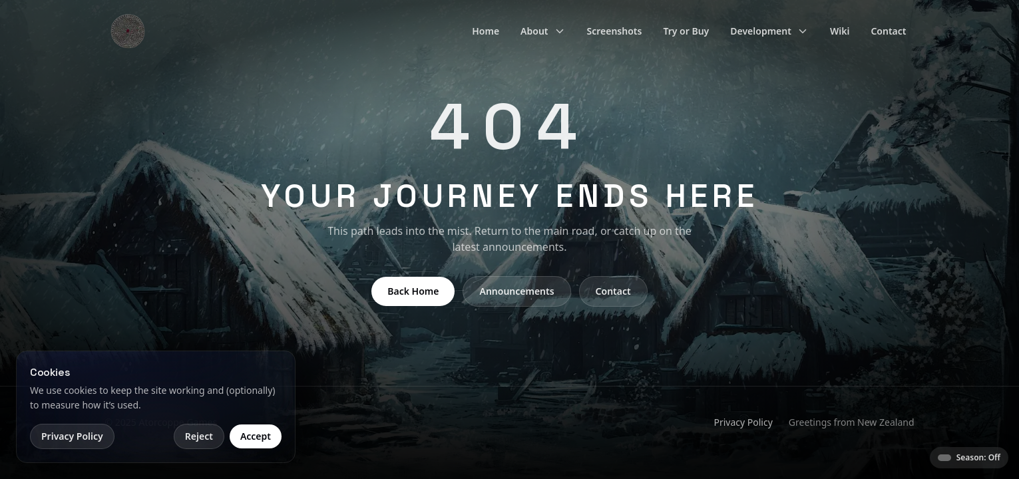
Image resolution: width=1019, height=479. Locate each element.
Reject (199, 436)
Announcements (516, 291)
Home (485, 31)
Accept (255, 436)
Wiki (840, 31)
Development (769, 31)
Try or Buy (686, 31)
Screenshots (614, 31)
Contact (888, 31)
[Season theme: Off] (969, 457)
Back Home (413, 291)
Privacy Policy (742, 422)
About (542, 31)
